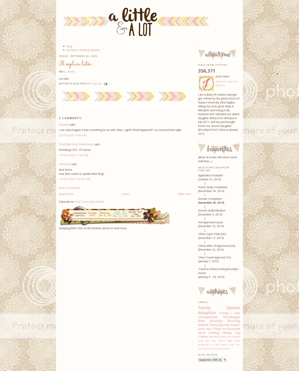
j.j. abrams (69, 71)
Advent (203, 325)
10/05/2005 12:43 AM (74, 179)
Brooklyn (216, 321)
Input (209, 329)
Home (125, 194)
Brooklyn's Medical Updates (83, 50)
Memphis (208, 348)
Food (237, 340)
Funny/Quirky (220, 325)
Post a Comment (69, 188)
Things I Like (229, 313)
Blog (69, 46)
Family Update (219, 307)
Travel (226, 348)
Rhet (201, 321)
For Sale (214, 344)
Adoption (207, 312)
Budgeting (203, 344)
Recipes (235, 325)
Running (233, 321)
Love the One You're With (215, 340)
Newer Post (66, 194)
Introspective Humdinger (219, 317)
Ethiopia (227, 333)
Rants (201, 329)
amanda (64, 124)
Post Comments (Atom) (89, 201)
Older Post (184, 194)
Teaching (218, 348)
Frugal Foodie (227, 344)
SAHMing (213, 333)
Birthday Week (217, 336)
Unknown (64, 164)
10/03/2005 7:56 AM (73, 155)
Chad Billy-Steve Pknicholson (76, 144)
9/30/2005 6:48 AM (73, 135)
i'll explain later (75, 64)
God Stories (233, 336)
